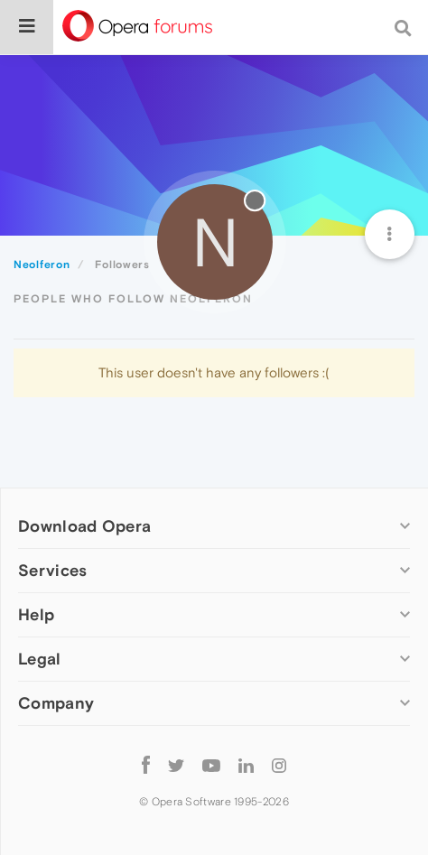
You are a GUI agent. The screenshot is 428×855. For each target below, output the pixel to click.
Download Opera (84, 525)
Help (36, 614)
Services (52, 570)
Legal (39, 658)
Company (56, 702)
